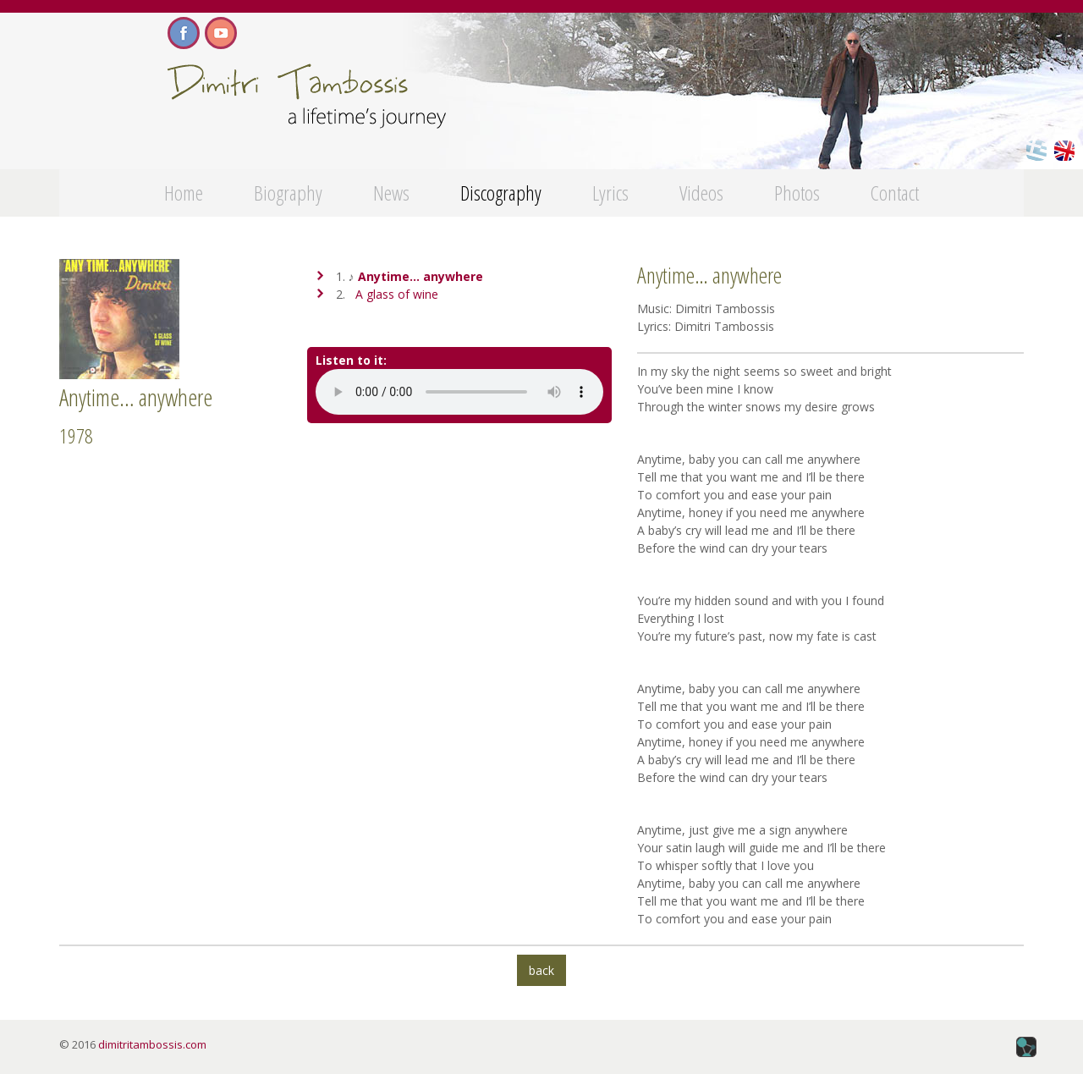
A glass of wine (396, 294)
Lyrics (610, 193)
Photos (797, 193)
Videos (701, 193)
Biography (288, 193)
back (541, 970)
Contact (895, 193)
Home (183, 193)
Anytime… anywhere (420, 276)
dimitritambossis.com (152, 1044)
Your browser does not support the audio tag (459, 392)
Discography (501, 193)
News (391, 193)
